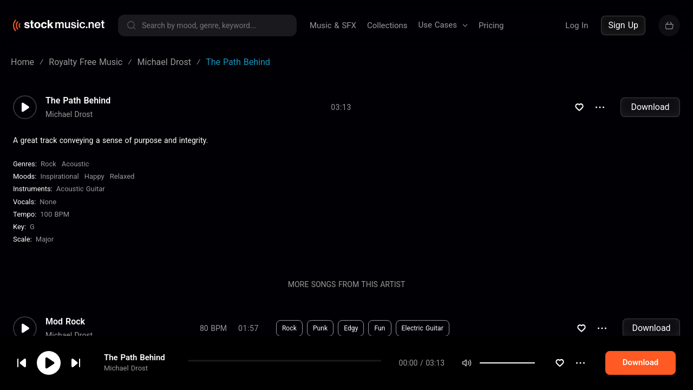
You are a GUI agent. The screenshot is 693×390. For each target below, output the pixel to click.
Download (650, 107)
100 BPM (54, 214)
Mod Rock (65, 321)
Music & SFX (333, 25)
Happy (94, 176)
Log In (576, 25)
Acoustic (75, 164)
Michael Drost (69, 114)
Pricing (491, 25)
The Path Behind (77, 100)
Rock (48, 164)
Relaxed (122, 176)
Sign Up (623, 25)
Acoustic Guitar (80, 189)
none (48, 202)
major (45, 239)
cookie (72, 361)
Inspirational (59, 176)
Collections (387, 25)
